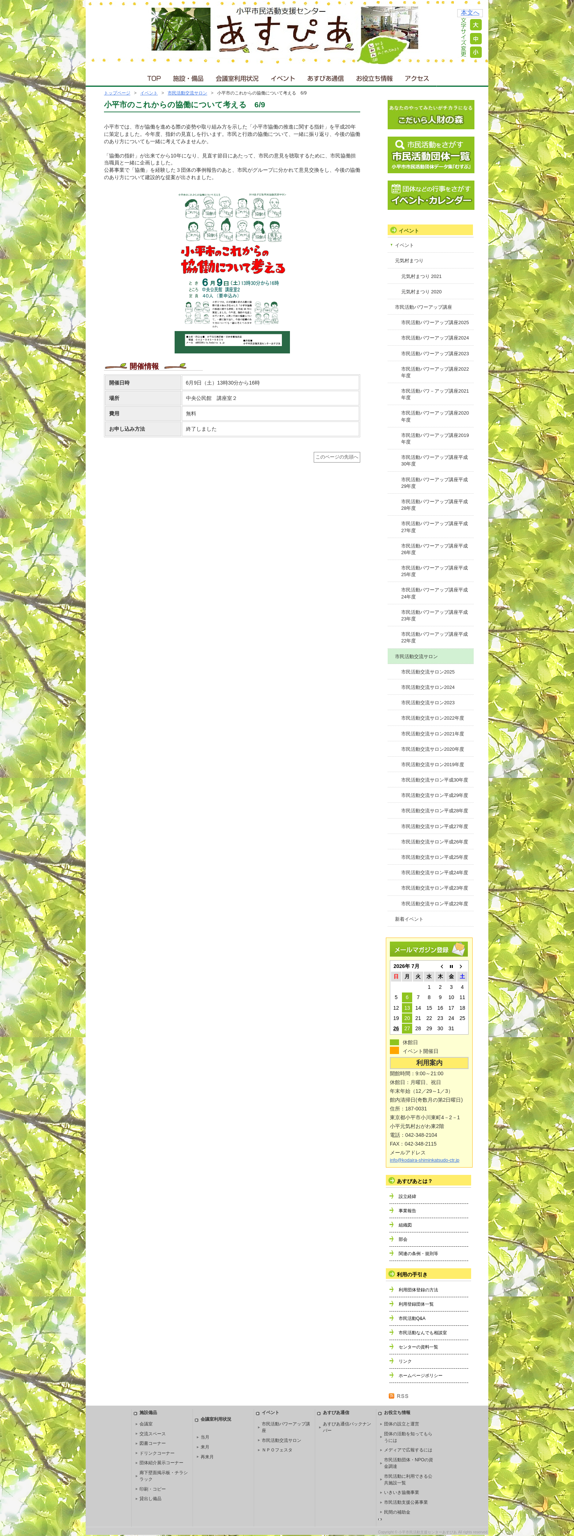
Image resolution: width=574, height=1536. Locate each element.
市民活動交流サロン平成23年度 (434, 888)
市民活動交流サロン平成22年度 (434, 903)
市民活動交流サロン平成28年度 (434, 810)
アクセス (418, 77)
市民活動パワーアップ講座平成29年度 (434, 483)
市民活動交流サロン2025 (428, 672)
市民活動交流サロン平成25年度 (434, 857)
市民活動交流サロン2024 (428, 687)
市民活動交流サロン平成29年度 (434, 795)
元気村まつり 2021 (421, 276)
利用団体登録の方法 (418, 1289)
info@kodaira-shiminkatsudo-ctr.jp (424, 1160)
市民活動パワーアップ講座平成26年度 (434, 549)
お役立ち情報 (374, 77)
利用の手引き (412, 1274)
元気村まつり (409, 260)
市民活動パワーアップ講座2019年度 (435, 439)
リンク (405, 1361)
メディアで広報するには (408, 1449)
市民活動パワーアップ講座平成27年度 (434, 527)
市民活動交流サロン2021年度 (432, 734)
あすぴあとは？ (415, 1181)
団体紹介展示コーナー (161, 1462)
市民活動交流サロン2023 (428, 702)
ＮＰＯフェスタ (277, 1449)
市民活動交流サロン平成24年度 (434, 872)
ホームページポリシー (421, 1375)
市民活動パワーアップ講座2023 (435, 353)
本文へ (470, 12)
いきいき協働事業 (401, 1492)
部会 (403, 1239)
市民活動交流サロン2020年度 (432, 749)
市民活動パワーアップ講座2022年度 (435, 372)
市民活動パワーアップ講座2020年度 (435, 416)
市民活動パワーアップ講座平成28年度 (434, 505)
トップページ (117, 93)
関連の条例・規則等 (418, 1253)
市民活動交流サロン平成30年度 (434, 780)
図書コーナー (152, 1443)
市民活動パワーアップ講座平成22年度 (434, 637)
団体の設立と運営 (401, 1423)
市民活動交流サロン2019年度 (432, 764)
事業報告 (407, 1210)
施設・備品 (189, 77)
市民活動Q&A (412, 1318)
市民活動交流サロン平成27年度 (434, 826)
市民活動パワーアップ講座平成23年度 (434, 615)
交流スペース (152, 1433)
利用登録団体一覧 (416, 1304)
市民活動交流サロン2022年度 (432, 718)
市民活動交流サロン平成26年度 (434, 842)
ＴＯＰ (153, 77)
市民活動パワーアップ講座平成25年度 (434, 571)
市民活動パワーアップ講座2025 (435, 322)
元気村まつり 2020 (421, 291)
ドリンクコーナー (157, 1453)
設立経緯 (407, 1196)
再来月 (207, 1456)
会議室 (146, 1423)
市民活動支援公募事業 (406, 1502)
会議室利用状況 (237, 77)
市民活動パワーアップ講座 (423, 307)
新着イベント (409, 919)
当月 (205, 1437)
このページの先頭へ (337, 457)
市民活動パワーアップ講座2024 (435, 338)
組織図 (405, 1225)
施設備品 (148, 1412)
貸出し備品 (150, 1498)
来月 (205, 1447)
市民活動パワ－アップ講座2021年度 (435, 394)
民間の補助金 (397, 1512)
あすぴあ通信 (326, 77)
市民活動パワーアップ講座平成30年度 (434, 461)
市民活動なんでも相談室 (423, 1332)
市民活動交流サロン (187, 93)
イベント (283, 77)
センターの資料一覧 (418, 1347)
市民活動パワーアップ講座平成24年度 (434, 593)
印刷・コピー (152, 1489)
